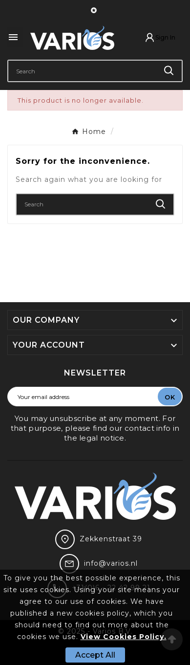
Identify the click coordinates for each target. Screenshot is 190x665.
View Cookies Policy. (124, 636)
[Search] (82, 71)
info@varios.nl (111, 563)
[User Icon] (159, 37)
